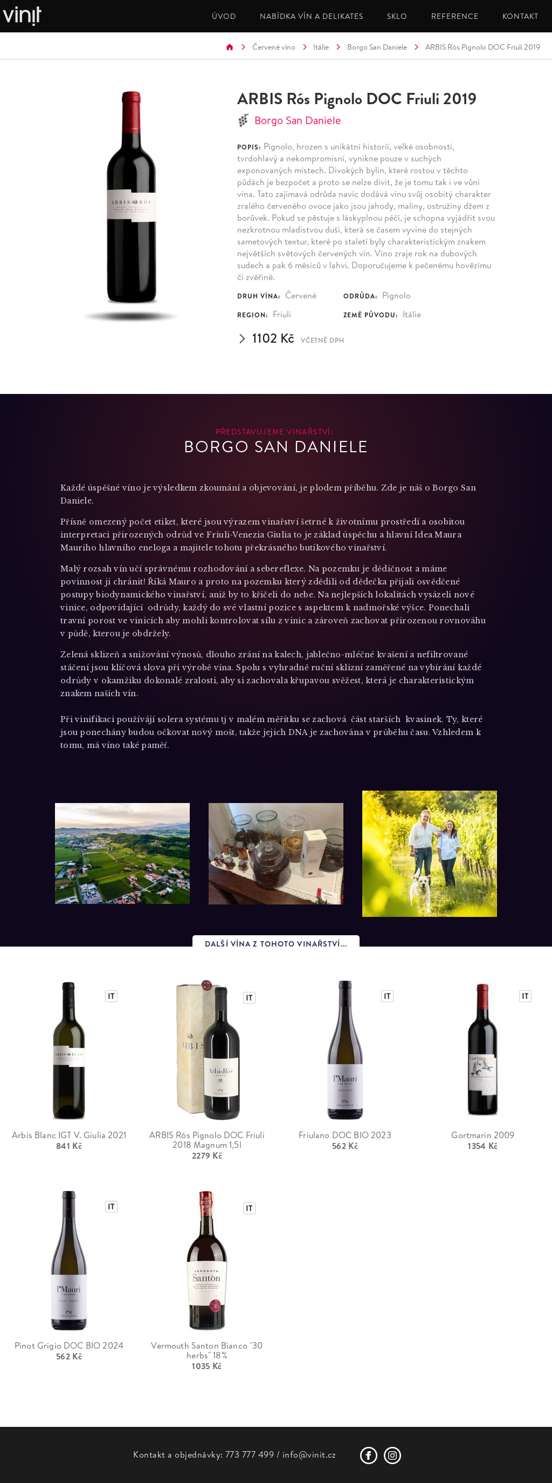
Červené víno (273, 47)
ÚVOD (224, 16)
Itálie (321, 47)
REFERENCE (455, 16)
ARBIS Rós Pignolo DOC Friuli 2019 (482, 47)
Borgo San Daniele (377, 47)
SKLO (397, 16)
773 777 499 (249, 1454)
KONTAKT (520, 16)
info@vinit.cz (309, 1454)
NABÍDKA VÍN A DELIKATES (311, 16)
